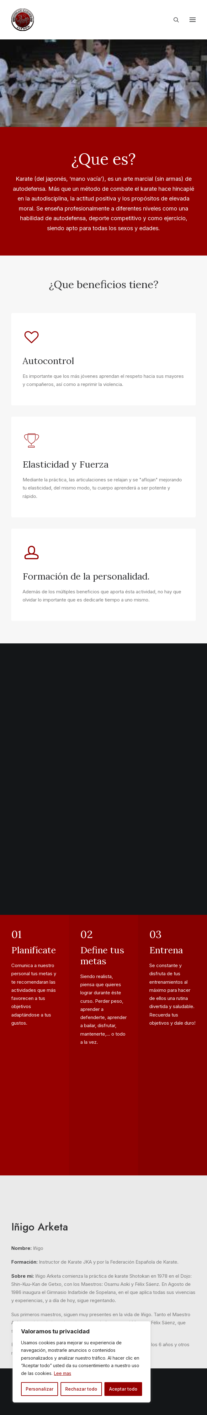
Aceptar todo (123, 1389)
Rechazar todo (81, 1389)
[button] (192, 19)
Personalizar (39, 1389)
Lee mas (62, 1373)
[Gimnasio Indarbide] (22, 19)
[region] (82, 1362)
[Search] (173, 20)
